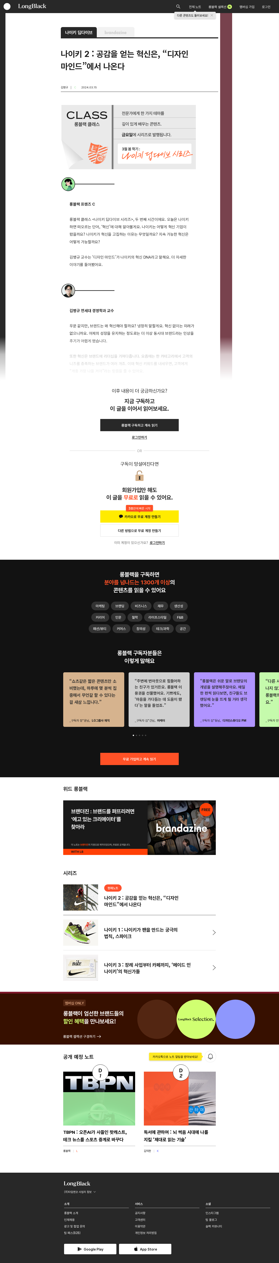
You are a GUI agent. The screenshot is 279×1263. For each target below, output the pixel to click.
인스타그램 (212, 1213)
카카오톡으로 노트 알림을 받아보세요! (175, 1056)
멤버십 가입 (247, 6)
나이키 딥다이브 (78, 32)
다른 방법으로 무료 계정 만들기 (139, 530)
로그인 (266, 6)
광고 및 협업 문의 (74, 1226)
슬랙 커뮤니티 (214, 1226)
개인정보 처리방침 (146, 1232)
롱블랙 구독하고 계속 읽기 (139, 425)
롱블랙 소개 (71, 1213)
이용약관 (140, 1226)
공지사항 (140, 1213)
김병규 (64, 87)
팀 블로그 (211, 1219)
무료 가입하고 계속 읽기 (139, 759)
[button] (133, 735)
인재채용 (69, 1219)
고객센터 (140, 1219)
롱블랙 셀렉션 (220, 6)
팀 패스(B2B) (72, 1232)
